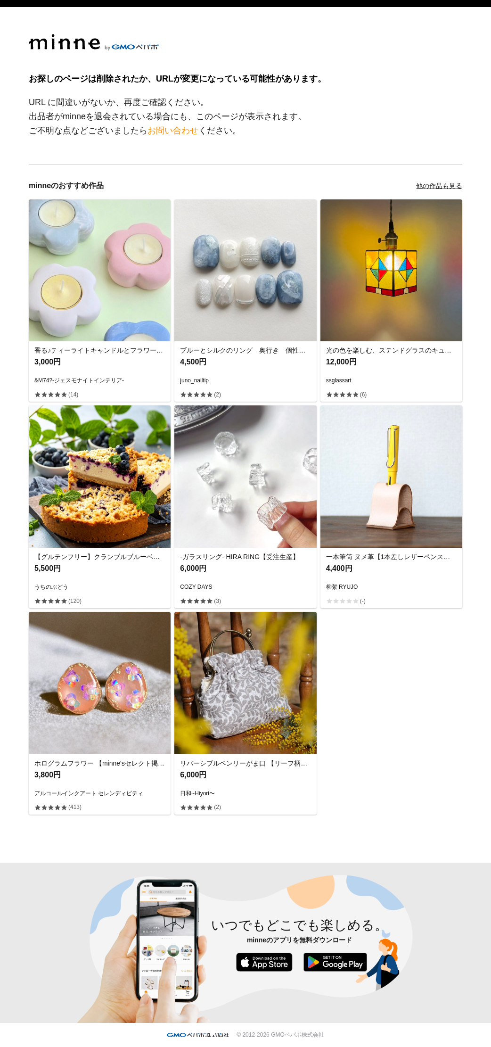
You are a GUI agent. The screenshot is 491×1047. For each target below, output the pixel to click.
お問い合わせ (172, 130)
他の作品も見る (439, 186)
